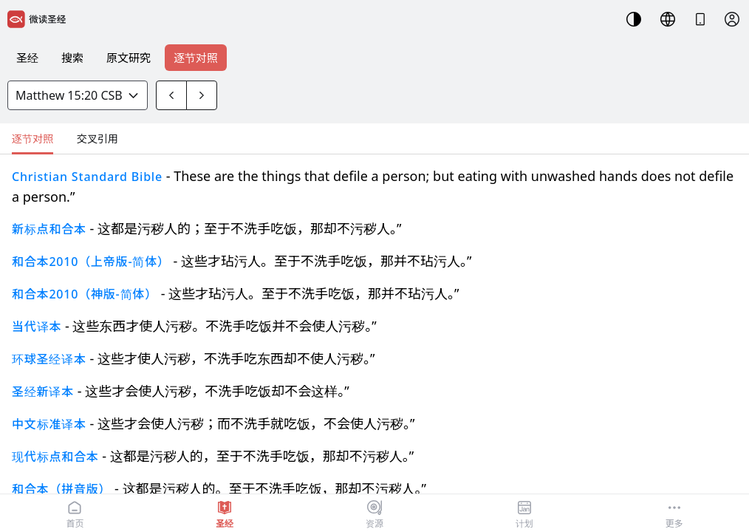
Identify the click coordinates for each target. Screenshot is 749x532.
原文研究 (128, 57)
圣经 (27, 57)
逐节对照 (196, 57)
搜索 (72, 57)
